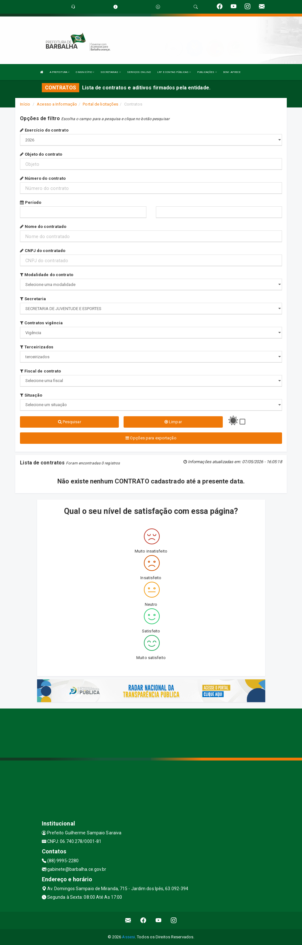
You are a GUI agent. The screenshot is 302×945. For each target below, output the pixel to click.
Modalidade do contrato (46, 274)
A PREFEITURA (59, 72)
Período (30, 202)
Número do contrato (43, 178)
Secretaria (33, 298)
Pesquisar (69, 421)
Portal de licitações (100, 104)
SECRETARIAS (110, 72)
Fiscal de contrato (40, 371)
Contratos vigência (41, 322)
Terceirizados (36, 347)
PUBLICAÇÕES (206, 72)
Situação (31, 395)
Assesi (128, 937)
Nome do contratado (43, 226)
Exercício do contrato (44, 130)
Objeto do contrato (41, 154)
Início (25, 104)
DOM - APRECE (232, 72)
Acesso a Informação (57, 104)
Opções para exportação (150, 438)
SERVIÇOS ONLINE (139, 72)
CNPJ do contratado (42, 250)
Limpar (173, 421)
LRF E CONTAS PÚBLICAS (174, 72)
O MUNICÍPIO (85, 72)
